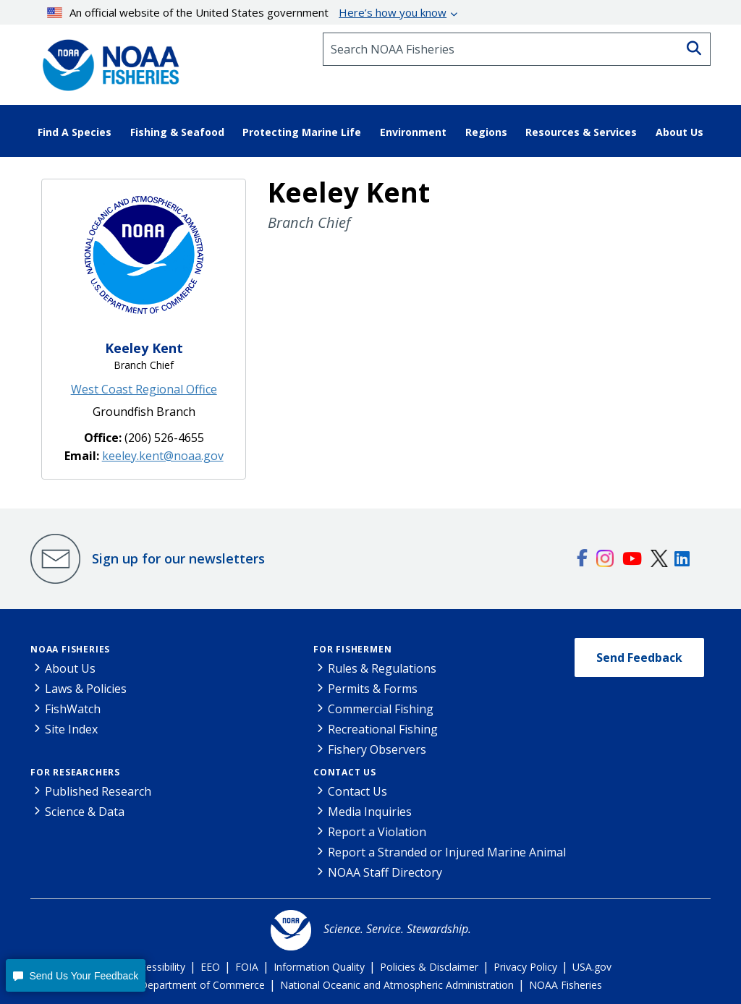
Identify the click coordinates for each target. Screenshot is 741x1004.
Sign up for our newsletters (178, 558)
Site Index (71, 729)
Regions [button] (486, 132)
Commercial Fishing (380, 709)
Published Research (98, 791)
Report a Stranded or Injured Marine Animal (447, 852)
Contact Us (344, 772)
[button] (75, 975)
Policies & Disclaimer (429, 967)
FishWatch (73, 709)
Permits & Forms (373, 689)
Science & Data (84, 812)
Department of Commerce (202, 985)
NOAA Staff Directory (385, 872)
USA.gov (591, 967)
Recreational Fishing (383, 729)
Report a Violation (377, 832)
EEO (210, 967)
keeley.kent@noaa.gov (163, 456)
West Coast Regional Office (144, 389)
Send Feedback (639, 657)
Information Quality (319, 967)
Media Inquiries (370, 812)
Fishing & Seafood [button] (177, 132)
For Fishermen (352, 649)
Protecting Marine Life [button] (301, 132)
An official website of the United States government (247, 12)
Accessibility (157, 967)
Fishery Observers (377, 749)
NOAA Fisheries (70, 649)
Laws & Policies (86, 689)
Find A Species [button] (74, 132)
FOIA (246, 967)
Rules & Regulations (382, 668)
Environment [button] (413, 132)
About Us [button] (679, 132)
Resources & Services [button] (581, 132)
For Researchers (75, 772)
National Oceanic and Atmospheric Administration (397, 985)
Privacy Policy (525, 967)
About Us (70, 668)
